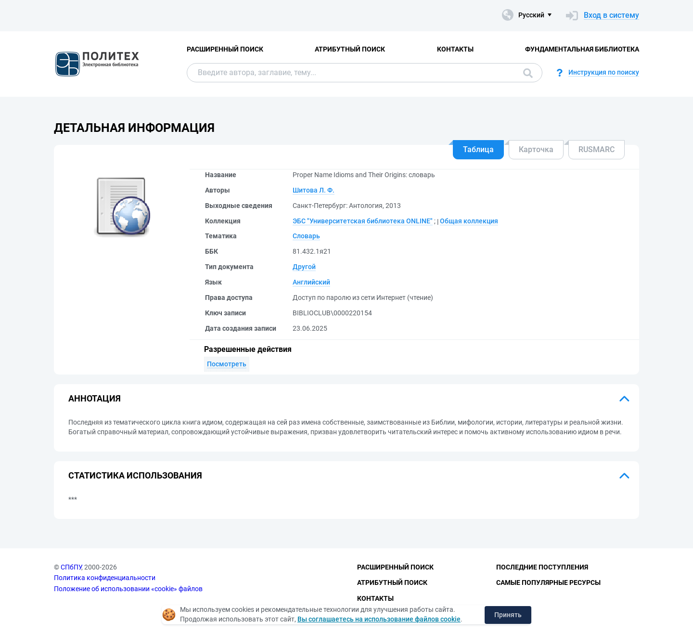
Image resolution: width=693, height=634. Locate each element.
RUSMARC (596, 149)
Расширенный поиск (225, 49)
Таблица (478, 149)
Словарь (306, 236)
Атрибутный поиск (350, 49)
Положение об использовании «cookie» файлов (128, 589)
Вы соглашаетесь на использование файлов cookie (379, 619)
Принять (508, 615)
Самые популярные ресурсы (548, 582)
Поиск (528, 73)
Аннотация (94, 398)
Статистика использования (135, 475)
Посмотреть (226, 364)
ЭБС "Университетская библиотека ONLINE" (363, 221)
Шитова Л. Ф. (313, 190)
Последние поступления (542, 567)
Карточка (536, 149)
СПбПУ (71, 567)
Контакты (455, 49)
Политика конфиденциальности (104, 578)
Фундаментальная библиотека (582, 49)
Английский (311, 282)
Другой (304, 267)
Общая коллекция (469, 221)
